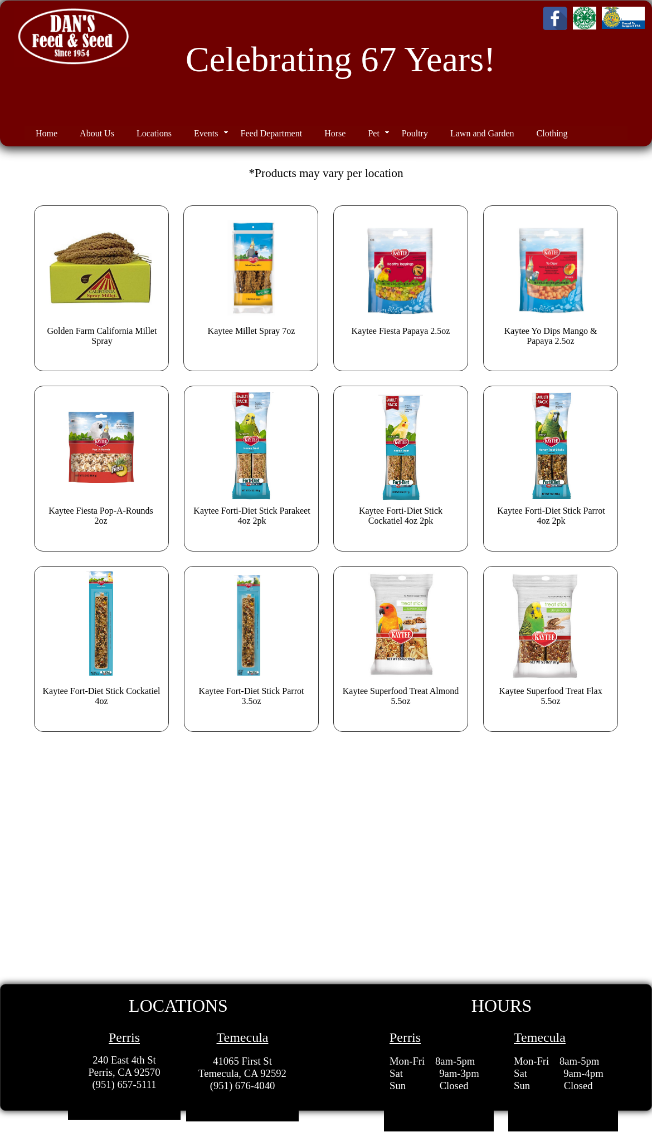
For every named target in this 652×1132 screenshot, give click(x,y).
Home (46, 133)
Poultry (415, 133)
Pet (373, 133)
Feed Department (272, 133)
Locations (154, 133)
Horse (335, 133)
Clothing (552, 133)
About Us (97, 133)
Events (206, 133)
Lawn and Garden (482, 133)
